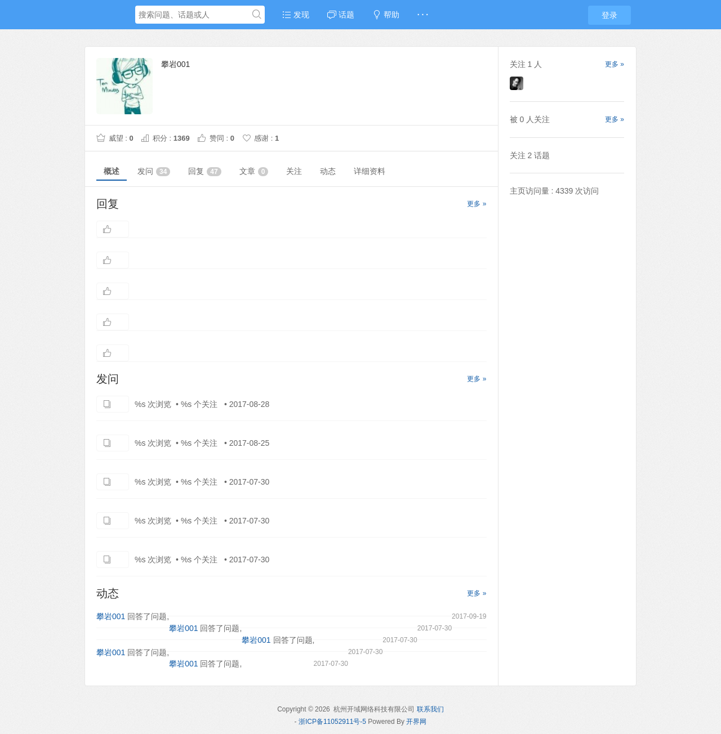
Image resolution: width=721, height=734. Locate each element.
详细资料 (369, 171)
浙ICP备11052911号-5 (332, 722)
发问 (153, 171)
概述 (111, 171)
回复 (204, 171)
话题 (340, 14)
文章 (254, 171)
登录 (609, 15)
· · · (422, 14)
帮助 (385, 14)
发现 (295, 14)
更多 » (476, 204)
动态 (328, 171)
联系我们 (430, 709)
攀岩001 (110, 616)
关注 (294, 171)
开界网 (416, 722)
